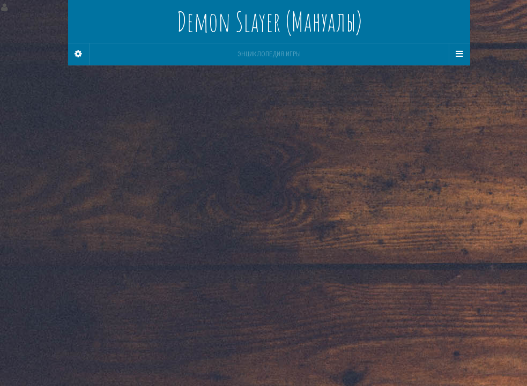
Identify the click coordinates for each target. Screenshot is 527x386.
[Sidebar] (79, 54)
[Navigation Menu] (459, 54)
